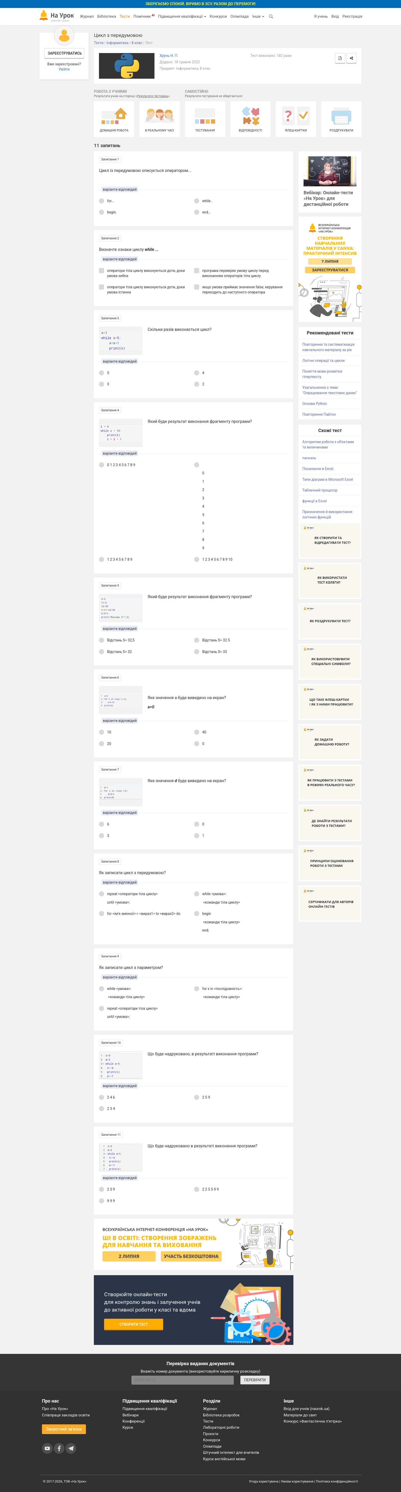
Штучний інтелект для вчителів (231, 1452)
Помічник (143, 16)
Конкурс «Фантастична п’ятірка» (313, 1421)
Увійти (64, 69)
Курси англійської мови (224, 1459)
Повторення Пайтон (319, 414)
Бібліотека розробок (221, 1415)
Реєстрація (352, 16)
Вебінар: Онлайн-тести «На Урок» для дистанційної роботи (328, 198)
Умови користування (297, 1481)
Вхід (335, 16)
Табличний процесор (319, 490)
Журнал (87, 16)
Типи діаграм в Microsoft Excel (327, 479)
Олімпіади (212, 1446)
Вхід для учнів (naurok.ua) (306, 1408)
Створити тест (133, 1324)
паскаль (309, 458)
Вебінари (130, 1415)
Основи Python (314, 404)
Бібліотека (106, 16)
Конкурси (218, 16)
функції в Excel (314, 501)
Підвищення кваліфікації (182, 16)
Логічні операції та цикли (323, 361)
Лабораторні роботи (221, 1427)
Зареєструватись (65, 53)
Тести (125, 16)
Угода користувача (264, 1481)
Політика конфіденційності (337, 1481)
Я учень (321, 16)
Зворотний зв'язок (64, 1429)
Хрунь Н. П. (169, 56)
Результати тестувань (153, 96)
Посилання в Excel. (318, 469)
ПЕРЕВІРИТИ (255, 1380)
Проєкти (210, 1434)
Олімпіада (239, 16)
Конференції (133, 1421)
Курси (127, 1427)
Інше (258, 16)
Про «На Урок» (55, 1408)
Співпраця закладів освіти (66, 1415)
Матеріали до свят (300, 1415)
